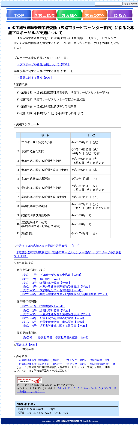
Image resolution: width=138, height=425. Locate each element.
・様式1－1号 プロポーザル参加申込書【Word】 (51, 274)
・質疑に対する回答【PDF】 (35, 77)
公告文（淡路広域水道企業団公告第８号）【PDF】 (48, 245)
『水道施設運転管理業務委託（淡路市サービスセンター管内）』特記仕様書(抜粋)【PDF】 (67, 364)
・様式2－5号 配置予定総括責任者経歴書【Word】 (53, 322)
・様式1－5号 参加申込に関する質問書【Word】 (51, 290)
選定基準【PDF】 (27, 344)
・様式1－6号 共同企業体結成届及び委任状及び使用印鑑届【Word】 (64, 294)
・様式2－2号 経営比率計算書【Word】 (45, 310)
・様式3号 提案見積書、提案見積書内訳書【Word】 (55, 337)
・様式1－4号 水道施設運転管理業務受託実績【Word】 (55, 286)
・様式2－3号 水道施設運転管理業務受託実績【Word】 (55, 314)
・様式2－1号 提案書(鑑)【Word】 (42, 306)
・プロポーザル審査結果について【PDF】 (43, 64)
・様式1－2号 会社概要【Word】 (41, 279)
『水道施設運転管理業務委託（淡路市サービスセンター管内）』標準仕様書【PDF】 (64, 360)
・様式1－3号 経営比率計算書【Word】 (45, 282)
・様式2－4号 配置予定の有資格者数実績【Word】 (53, 318)
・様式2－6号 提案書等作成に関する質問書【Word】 (54, 325)
